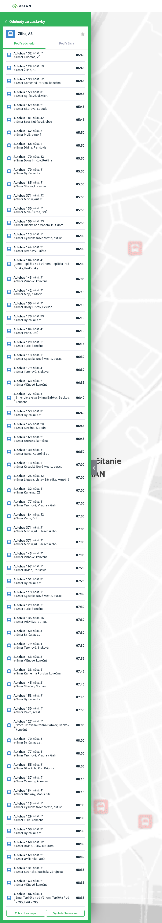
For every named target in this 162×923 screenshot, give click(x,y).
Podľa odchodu (24, 43)
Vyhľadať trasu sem (65, 913)
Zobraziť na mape (25, 913)
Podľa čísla (66, 43)
